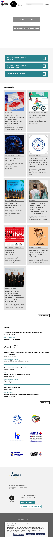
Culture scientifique (10, 155)
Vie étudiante (38, 247)
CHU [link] (13, 307)
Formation (7, 200)
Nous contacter (27, 502)
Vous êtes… (25, 20)
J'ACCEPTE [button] (30, 534)
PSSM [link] (28, 374)
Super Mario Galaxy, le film (12, 387)
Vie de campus (44, 112)
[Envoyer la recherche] (42, 4)
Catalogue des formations (26, 28)
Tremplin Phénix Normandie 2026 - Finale (16, 361)
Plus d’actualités (43, 315)
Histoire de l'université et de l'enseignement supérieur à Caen (23, 332)
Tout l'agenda (44, 402)
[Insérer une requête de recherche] (34, 4)
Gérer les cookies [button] (19, 534)
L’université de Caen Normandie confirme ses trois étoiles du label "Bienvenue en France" (38, 162)
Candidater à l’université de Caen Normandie (17, 66)
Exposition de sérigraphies (12, 339)
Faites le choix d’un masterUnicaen (17, 58)
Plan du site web (23, 519)
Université (38, 155)
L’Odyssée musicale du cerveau (13, 159)
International (8, 112)
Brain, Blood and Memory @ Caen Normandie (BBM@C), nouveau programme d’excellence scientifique (14, 296)
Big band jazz (8, 381)
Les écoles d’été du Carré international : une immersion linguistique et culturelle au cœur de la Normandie (38, 208)
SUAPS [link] (16, 346)
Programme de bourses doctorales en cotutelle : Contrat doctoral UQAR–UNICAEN (14, 119)
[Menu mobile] (47, 4)
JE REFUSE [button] (40, 534)
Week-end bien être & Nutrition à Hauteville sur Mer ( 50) (21, 394)
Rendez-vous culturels (16, 74)
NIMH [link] (13, 306)
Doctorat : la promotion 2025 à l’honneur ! (13, 205)
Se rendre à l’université (30, 506)
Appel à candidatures (10, 247)
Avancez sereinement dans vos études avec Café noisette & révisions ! (38, 253)
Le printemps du (11, 346)
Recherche (18, 155)
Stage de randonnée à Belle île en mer (15, 368)
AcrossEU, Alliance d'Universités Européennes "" (18, 487)
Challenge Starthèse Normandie (10, 252)
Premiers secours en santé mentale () (17, 374)
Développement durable (34, 112)
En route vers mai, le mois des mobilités (38, 116)
